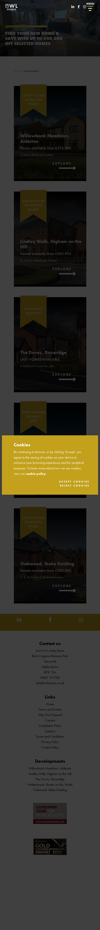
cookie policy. (36, 473)
